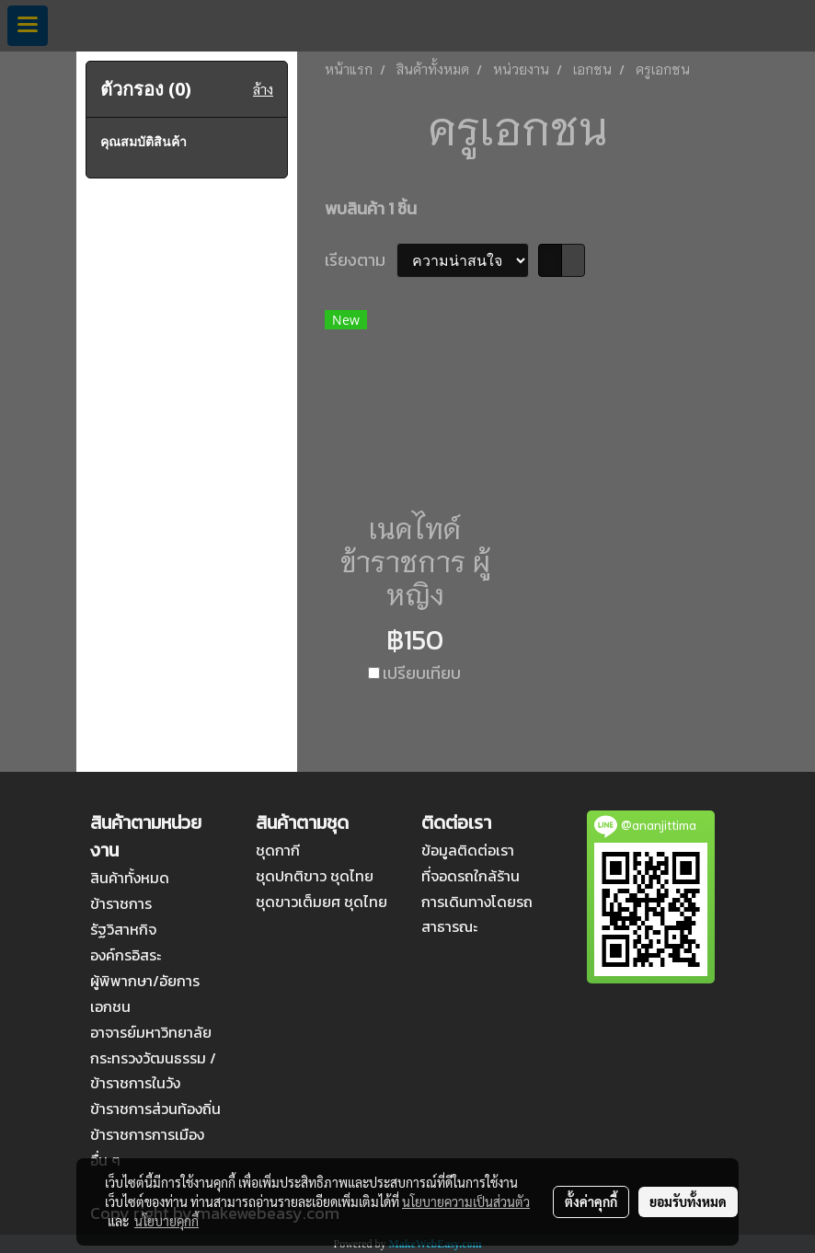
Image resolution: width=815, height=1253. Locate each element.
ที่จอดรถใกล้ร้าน (470, 876)
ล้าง (263, 89)
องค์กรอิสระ (125, 955)
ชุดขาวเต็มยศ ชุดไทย (321, 902)
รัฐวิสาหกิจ (123, 929)
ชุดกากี (278, 850)
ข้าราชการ (121, 903)
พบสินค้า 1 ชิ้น (371, 208)
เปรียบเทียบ (422, 673)
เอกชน (110, 1006)
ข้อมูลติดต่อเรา (467, 850)
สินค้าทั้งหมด (129, 878)
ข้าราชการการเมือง (147, 1134)
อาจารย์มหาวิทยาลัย (151, 1032)
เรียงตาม (360, 259)
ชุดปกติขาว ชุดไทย (314, 876)
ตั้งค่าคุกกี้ (591, 1201)
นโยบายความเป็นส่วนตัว (466, 1201)
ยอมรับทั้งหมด (688, 1201)
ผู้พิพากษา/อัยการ (145, 981)
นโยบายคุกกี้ (166, 1221)
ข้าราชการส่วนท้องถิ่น (155, 1109)
